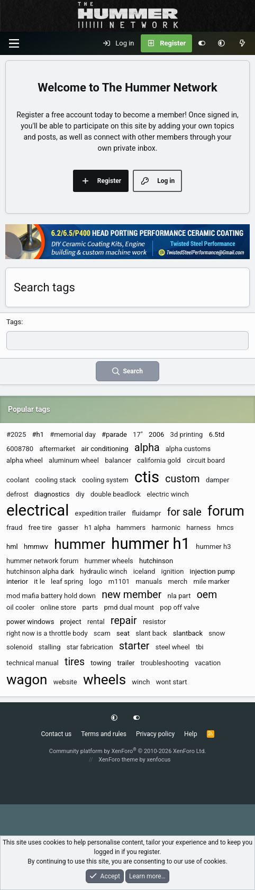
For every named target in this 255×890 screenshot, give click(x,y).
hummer (79, 544)
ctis (146, 477)
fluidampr (146, 513)
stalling (50, 647)
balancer (118, 460)
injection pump (212, 571)
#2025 (16, 434)
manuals (149, 581)
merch (178, 581)
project (70, 622)
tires (75, 662)
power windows (30, 622)
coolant (17, 480)
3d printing (186, 434)
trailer (125, 663)
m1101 (119, 581)
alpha (147, 448)
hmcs (225, 527)
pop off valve (179, 607)
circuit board (206, 460)
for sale (184, 512)
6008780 (19, 449)
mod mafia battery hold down (51, 596)
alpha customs (188, 449)
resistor (154, 622)
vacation (208, 663)
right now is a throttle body (47, 633)
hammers (130, 527)
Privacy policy (155, 734)
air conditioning (104, 449)
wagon (26, 679)
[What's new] (242, 43)
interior (17, 581)
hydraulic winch (103, 571)
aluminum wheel (74, 460)
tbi (200, 647)
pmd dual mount (129, 607)
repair (124, 620)
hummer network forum (42, 561)
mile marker (211, 581)
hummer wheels (109, 561)
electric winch (168, 494)
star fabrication (90, 647)
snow (216, 633)
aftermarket (57, 449)
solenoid (19, 647)
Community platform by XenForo (127, 751)
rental (96, 622)
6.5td (217, 434)
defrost (17, 494)
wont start (171, 682)
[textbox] (127, 341)
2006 (156, 434)
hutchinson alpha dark (40, 571)
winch (141, 682)
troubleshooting (165, 663)
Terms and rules (103, 734)
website (65, 682)
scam (102, 633)
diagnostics (52, 494)
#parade (114, 434)
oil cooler (20, 607)
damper (217, 480)
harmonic (165, 527)
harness (198, 527)
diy (80, 494)
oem (207, 595)
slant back (151, 633)
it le (39, 581)
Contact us (56, 734)
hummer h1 (150, 544)
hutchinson (156, 561)
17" (138, 434)
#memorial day (73, 434)
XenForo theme (118, 759)
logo (95, 581)
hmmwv (36, 546)
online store (58, 607)
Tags (13, 322)
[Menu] (13, 43)
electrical (37, 510)
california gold (158, 460)
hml (12, 546)
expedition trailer (100, 513)
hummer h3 (213, 546)
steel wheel (173, 647)
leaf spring (67, 581)
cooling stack (55, 480)
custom (182, 479)
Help (190, 734)
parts (90, 607)
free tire (39, 527)
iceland (144, 571)
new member (131, 595)
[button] (221, 43)
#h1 (37, 434)
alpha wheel (24, 460)
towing (100, 663)
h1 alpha (97, 527)
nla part (179, 596)
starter (134, 646)
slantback (188, 633)
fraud (14, 527)
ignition (172, 571)
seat (123, 633)
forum (225, 511)
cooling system (105, 480)
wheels (104, 679)
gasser (68, 527)
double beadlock (115, 494)
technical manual (32, 663)
